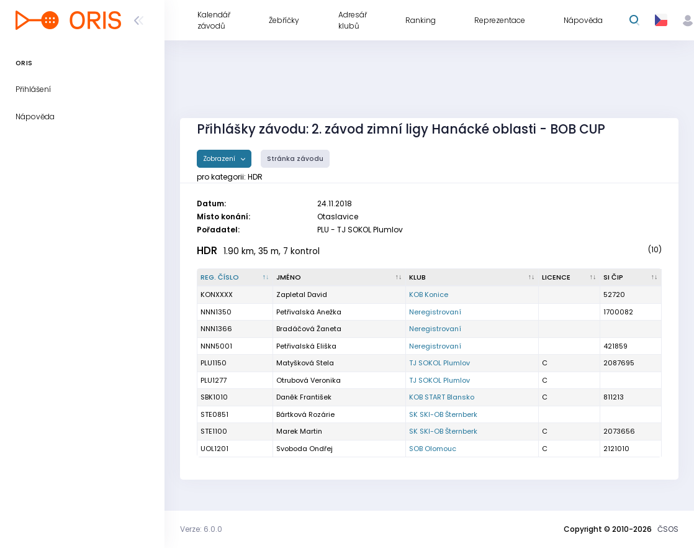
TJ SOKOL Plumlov (439, 363)
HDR (207, 250)
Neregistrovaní (435, 312)
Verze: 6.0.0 (201, 529)
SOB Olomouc (432, 449)
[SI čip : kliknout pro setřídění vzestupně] (631, 277)
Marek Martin (299, 431)
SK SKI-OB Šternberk (443, 414)
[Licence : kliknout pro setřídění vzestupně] (569, 277)
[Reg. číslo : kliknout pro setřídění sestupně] (235, 277)
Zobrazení (220, 158)
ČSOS (667, 529)
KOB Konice (428, 294)
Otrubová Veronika (308, 380)
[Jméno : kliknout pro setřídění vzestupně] (339, 277)
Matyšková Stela (305, 363)
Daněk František (303, 397)
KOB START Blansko (441, 397)
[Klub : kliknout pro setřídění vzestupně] (472, 277)
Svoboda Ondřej (304, 449)
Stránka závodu (295, 158)
